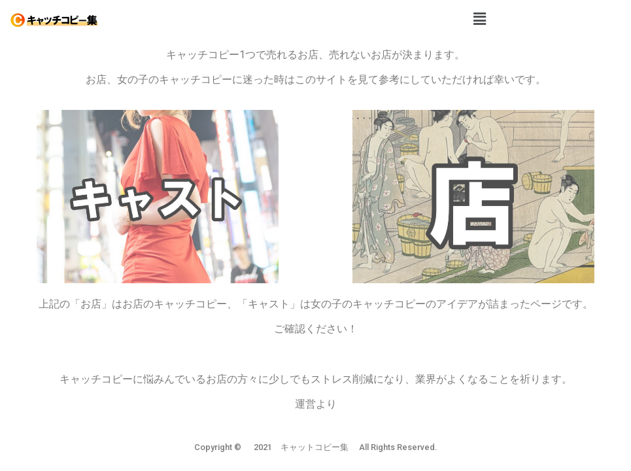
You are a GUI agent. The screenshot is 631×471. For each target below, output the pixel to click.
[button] (479, 19)
